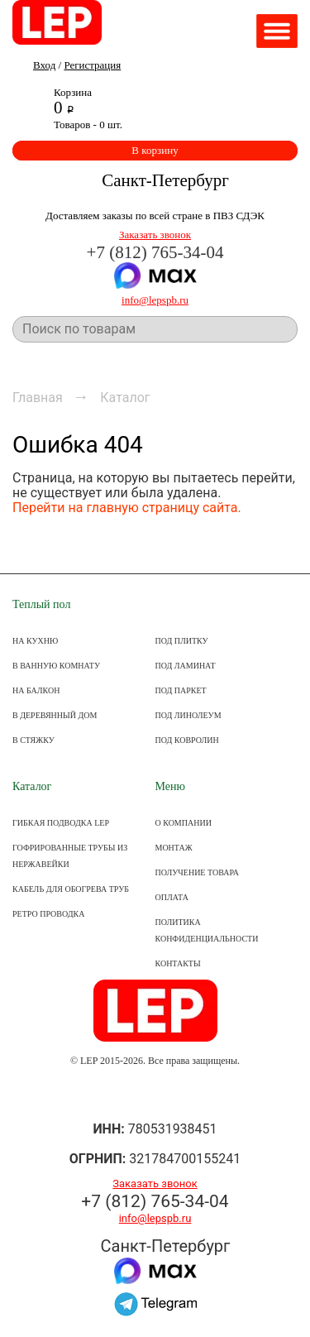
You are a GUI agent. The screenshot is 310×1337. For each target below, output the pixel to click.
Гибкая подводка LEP (60, 822)
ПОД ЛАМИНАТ (185, 665)
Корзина (73, 92)
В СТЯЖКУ (33, 740)
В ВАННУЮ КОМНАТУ (56, 665)
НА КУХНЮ (35, 640)
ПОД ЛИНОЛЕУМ (188, 715)
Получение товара (197, 872)
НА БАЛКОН (36, 690)
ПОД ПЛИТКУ (181, 640)
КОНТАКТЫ (178, 963)
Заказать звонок (155, 234)
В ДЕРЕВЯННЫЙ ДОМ (54, 715)
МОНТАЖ (174, 847)
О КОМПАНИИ (183, 822)
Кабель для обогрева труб (70, 889)
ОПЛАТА (171, 897)
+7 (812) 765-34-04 (155, 252)
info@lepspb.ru (155, 300)
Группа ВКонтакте (155, 1095)
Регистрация (92, 65)
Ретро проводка (48, 913)
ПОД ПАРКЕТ (181, 690)
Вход (44, 65)
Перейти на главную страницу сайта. (126, 507)
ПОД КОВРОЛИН (187, 740)
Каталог (31, 786)
